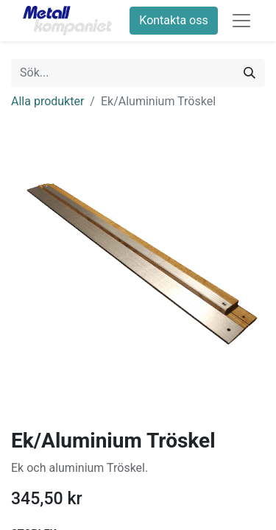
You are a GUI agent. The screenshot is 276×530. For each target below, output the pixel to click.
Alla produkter (47, 101)
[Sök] (249, 73)
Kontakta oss (173, 20)
